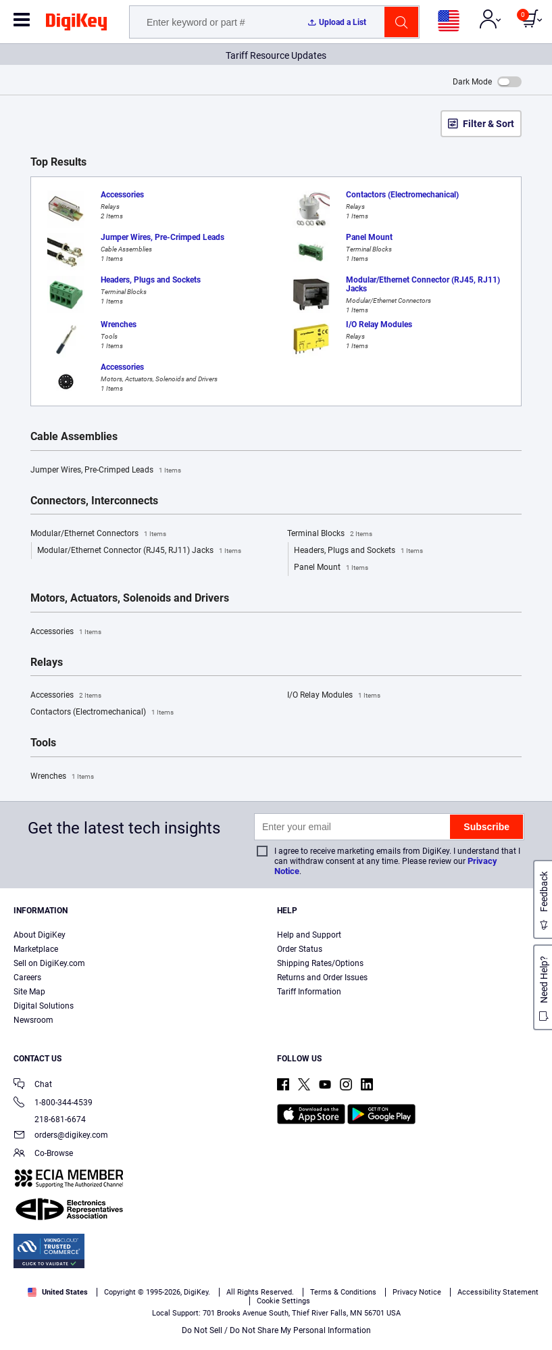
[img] (76, 24)
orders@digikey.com (61, 1136)
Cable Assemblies (74, 437)
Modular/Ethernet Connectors (98, 534)
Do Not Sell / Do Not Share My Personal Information (276, 1330)
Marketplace (36, 949)
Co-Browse (43, 1154)
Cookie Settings (283, 1301)
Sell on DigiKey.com (49, 963)
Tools (43, 743)
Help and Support (309, 935)
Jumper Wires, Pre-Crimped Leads (105, 470)
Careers (27, 977)
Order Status (299, 949)
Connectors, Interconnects (94, 501)
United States (58, 1292)
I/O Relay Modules (333, 696)
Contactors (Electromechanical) (102, 712)
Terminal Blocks (329, 534)
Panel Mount (331, 568)
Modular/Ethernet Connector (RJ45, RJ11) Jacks (139, 551)
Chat (33, 1085)
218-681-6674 (50, 1119)
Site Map (29, 991)
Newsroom (33, 1020)
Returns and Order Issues (322, 977)
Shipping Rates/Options (320, 963)
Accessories (65, 632)
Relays (46, 662)
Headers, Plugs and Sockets (358, 551)
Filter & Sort (488, 123)
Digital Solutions (44, 1006)
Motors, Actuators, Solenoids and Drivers (129, 598)
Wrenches (62, 777)
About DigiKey (40, 935)
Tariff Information (309, 991)
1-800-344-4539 (53, 1103)
